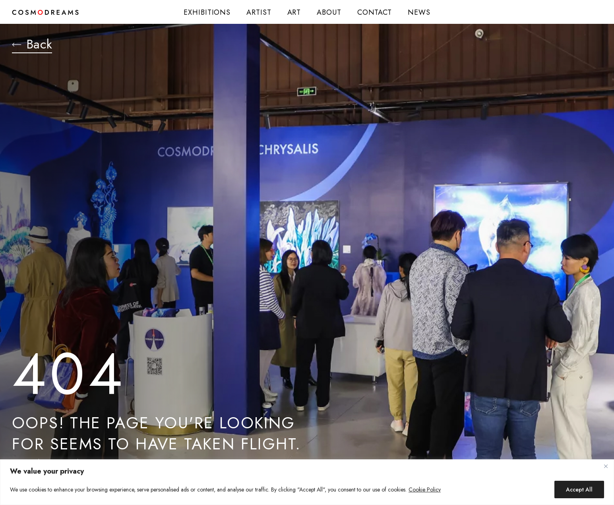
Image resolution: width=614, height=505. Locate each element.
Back (32, 45)
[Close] (605, 466)
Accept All (579, 489)
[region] (307, 482)
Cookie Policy (425, 489)
